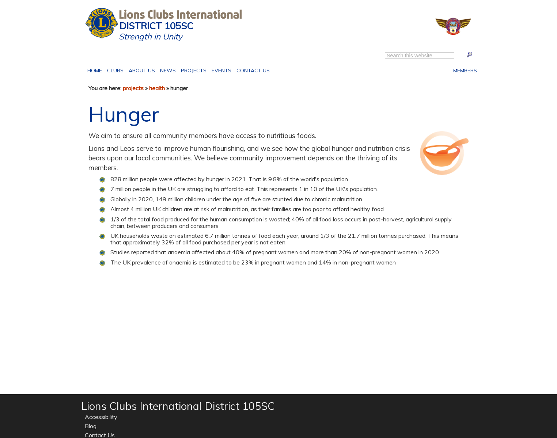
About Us (140, 70)
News (168, 70)
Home (96, 70)
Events (220, 70)
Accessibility (101, 416)
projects (133, 88)
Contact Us (252, 70)
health (157, 88)
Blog (90, 426)
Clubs (115, 70)
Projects (192, 70)
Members (465, 70)
